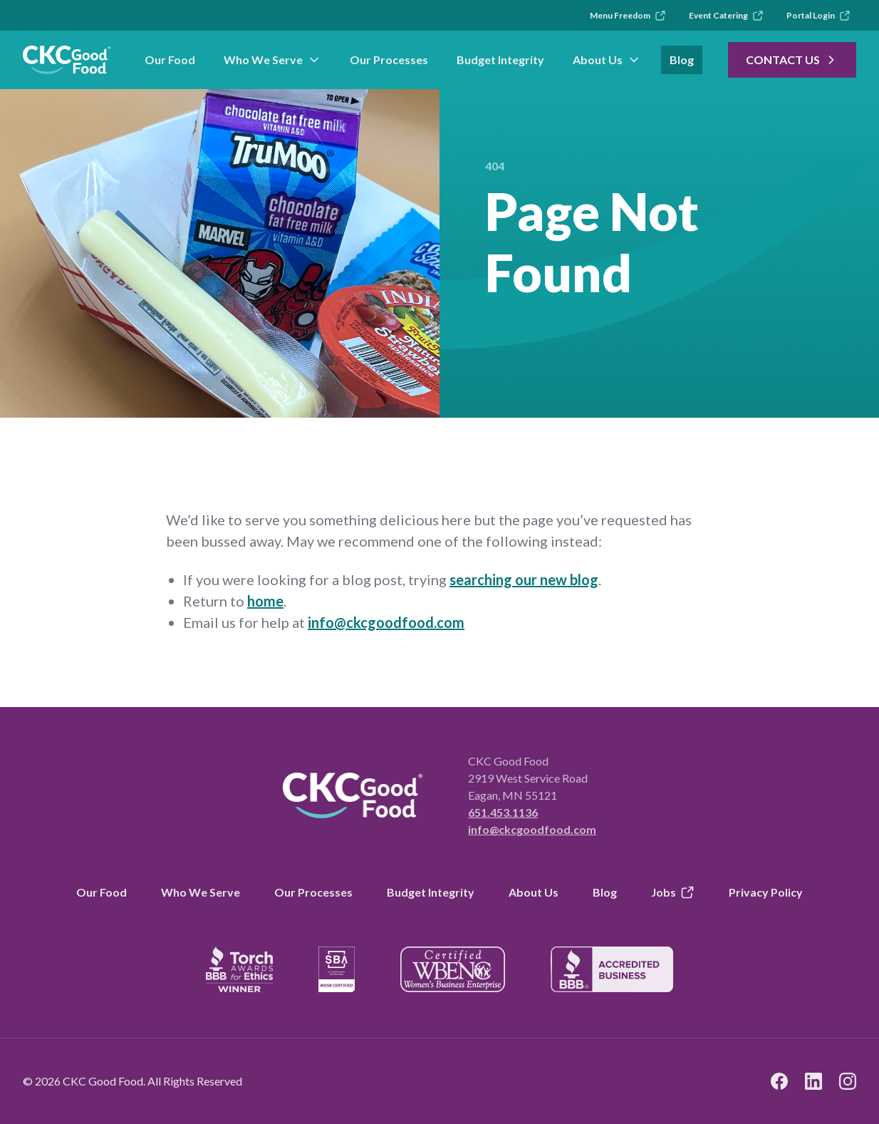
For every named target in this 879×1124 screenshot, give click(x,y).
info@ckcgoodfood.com (386, 622)
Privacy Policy (766, 892)
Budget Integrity (500, 59)
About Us (607, 60)
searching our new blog (523, 579)
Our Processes (389, 59)
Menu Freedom (628, 15)
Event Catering (726, 15)
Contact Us (792, 60)
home (265, 600)
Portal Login (818, 15)
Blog (682, 59)
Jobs (673, 892)
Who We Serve (272, 60)
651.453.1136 (503, 812)
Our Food (170, 59)
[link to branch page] (66, 60)
